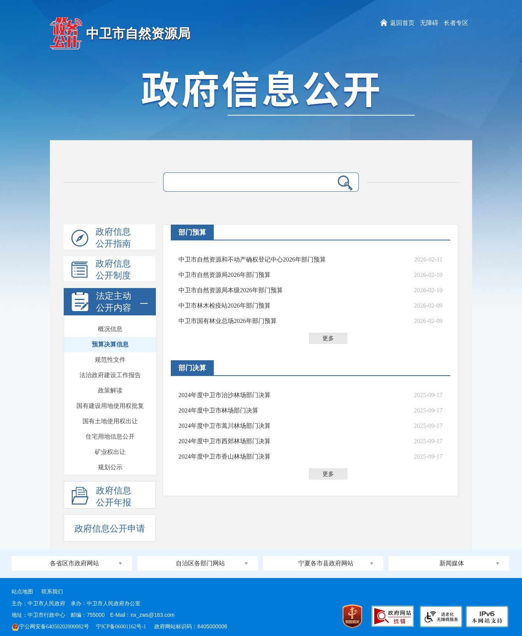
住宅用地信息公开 (110, 436)
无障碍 (429, 23)
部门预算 (192, 232)
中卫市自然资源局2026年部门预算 (224, 275)
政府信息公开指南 (101, 238)
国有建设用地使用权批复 (110, 405)
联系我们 (52, 592)
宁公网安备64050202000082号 (50, 626)
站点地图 (22, 592)
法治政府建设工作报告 (110, 375)
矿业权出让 (110, 452)
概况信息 (110, 329)
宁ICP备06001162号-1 (121, 626)
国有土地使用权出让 (110, 421)
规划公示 (110, 467)
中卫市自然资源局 (138, 33)
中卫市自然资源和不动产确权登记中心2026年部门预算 (252, 259)
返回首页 (402, 23)
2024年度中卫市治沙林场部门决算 (224, 395)
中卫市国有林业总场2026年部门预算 (227, 321)
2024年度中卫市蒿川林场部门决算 (224, 425)
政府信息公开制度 (101, 270)
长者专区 (456, 23)
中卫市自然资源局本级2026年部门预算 (230, 290)
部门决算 (192, 368)
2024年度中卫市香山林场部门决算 (224, 456)
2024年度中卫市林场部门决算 (218, 410)
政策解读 (110, 390)
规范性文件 (110, 359)
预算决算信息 (110, 344)
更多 (328, 338)
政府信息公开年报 (101, 497)
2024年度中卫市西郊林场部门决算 (224, 441)
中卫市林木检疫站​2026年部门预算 (224, 305)
